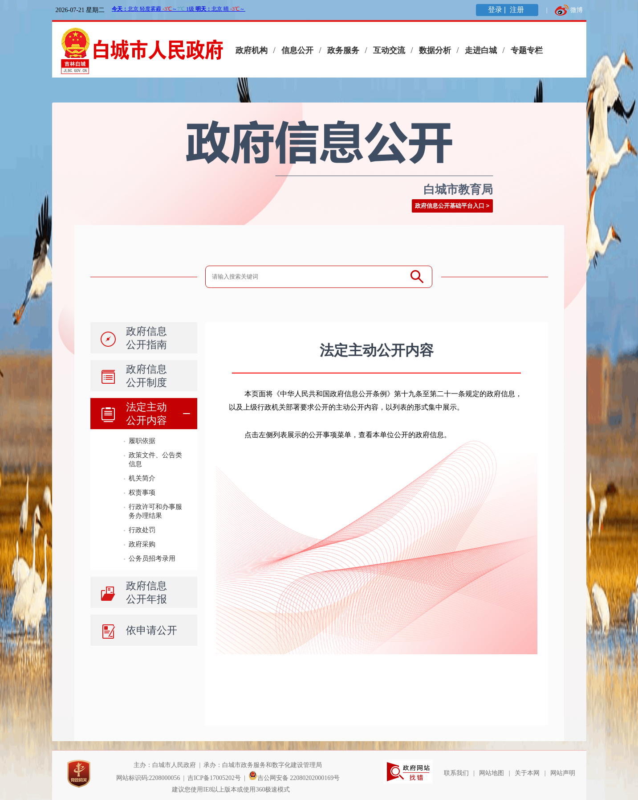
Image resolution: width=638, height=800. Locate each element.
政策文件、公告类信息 (155, 459)
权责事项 (142, 492)
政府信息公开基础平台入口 (449, 205)
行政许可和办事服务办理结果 (155, 511)
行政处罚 (142, 529)
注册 (518, 9)
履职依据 (142, 440)
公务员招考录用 (152, 558)
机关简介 (142, 478)
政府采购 (142, 544)
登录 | (498, 9)
